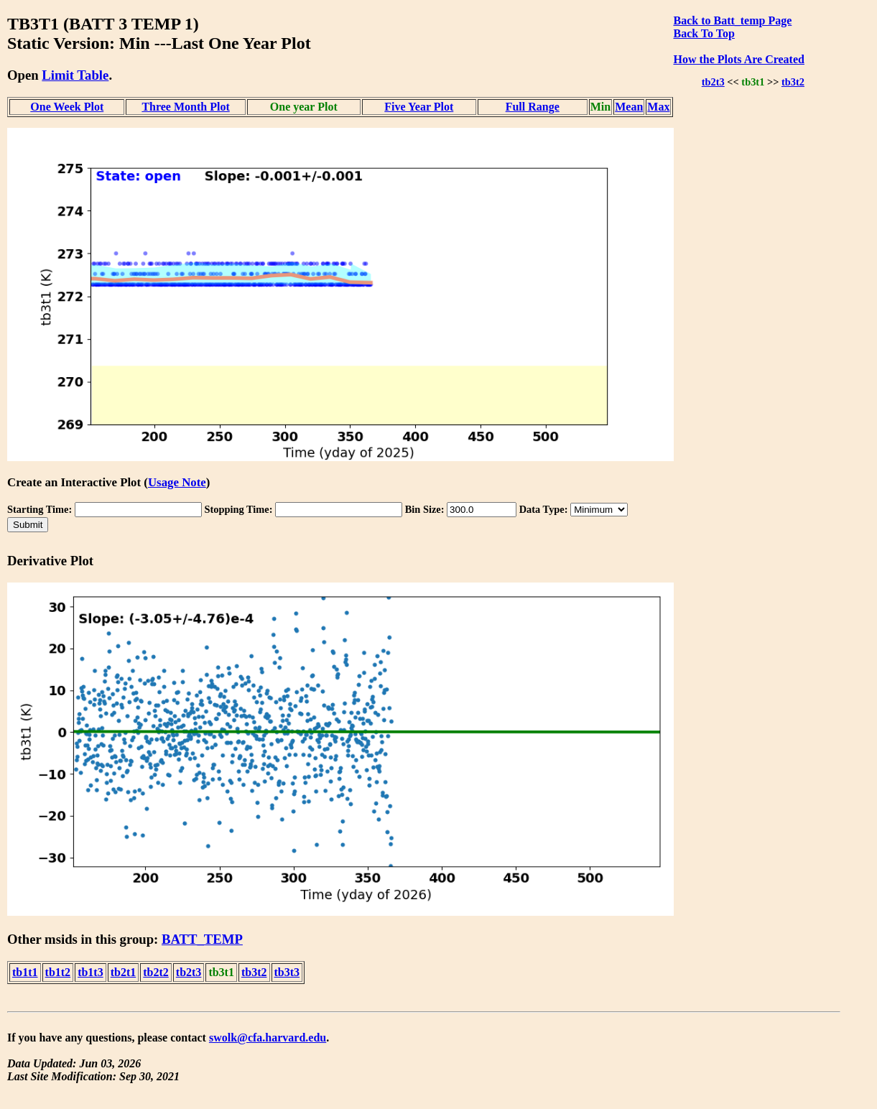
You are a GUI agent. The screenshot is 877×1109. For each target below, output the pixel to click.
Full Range (533, 107)
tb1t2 (58, 972)
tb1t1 (25, 972)
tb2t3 (713, 82)
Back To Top (703, 33)
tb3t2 (792, 82)
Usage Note (177, 482)
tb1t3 (90, 972)
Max (658, 107)
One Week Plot (66, 107)
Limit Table (75, 75)
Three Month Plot (185, 107)
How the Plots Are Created (738, 59)
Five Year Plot (418, 107)
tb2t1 (123, 972)
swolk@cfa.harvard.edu (267, 1037)
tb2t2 (156, 972)
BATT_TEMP (202, 939)
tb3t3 (287, 972)
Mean (629, 107)
